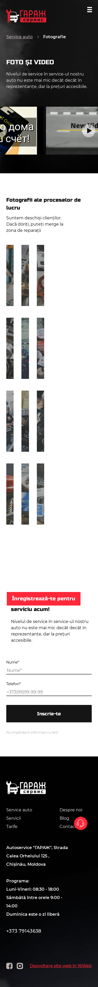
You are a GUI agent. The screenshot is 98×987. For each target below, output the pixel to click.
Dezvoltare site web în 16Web (61, 965)
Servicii (13, 818)
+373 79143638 (24, 931)
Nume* (12, 662)
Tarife (12, 826)
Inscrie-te (49, 714)
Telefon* (13, 684)
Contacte (69, 826)
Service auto (19, 36)
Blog (64, 818)
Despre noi (71, 809)
